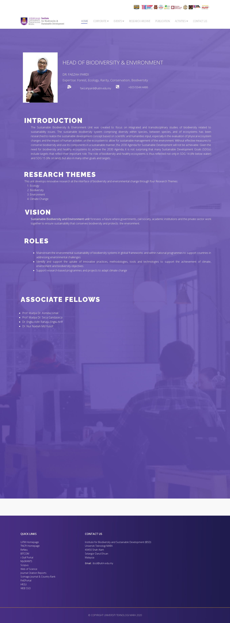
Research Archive (139, 21)
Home (84, 21)
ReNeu (24, 549)
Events (118, 21)
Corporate (99, 21)
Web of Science (29, 569)
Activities (180, 21)
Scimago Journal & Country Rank (38, 576)
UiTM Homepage (30, 542)
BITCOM (25, 553)
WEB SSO (26, 588)
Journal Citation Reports (33, 572)
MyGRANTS (26, 561)
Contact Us (200, 21)
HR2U (24, 584)
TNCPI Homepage (30, 545)
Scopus (25, 565)
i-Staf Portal (27, 557)
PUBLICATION (162, 21)
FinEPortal (26, 580)
